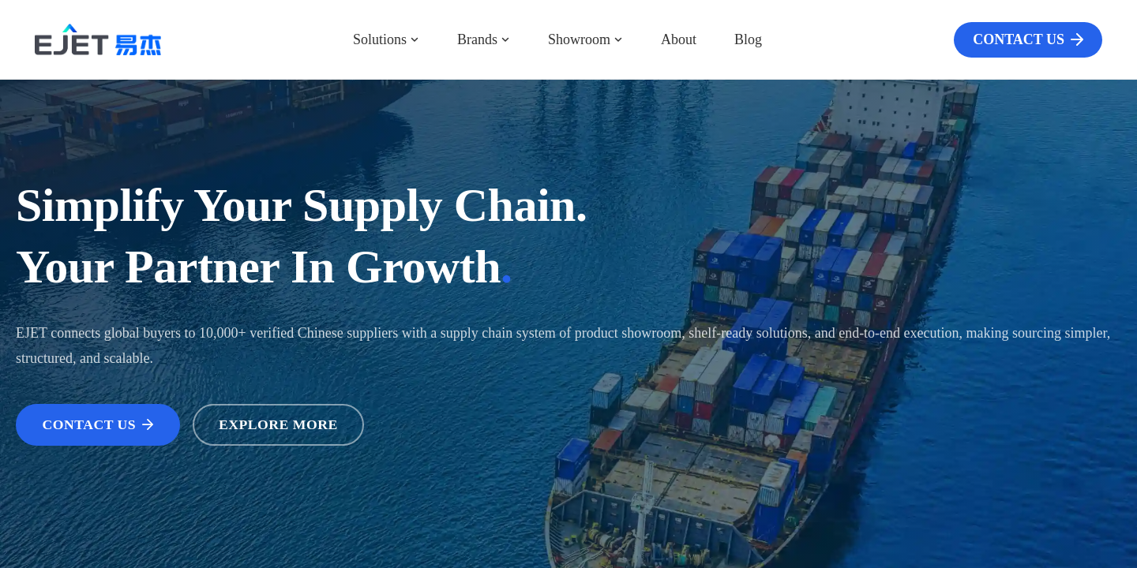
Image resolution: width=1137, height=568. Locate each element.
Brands (483, 39)
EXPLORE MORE (282, 424)
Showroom (585, 39)
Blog (748, 39)
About (678, 39)
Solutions (386, 39)
